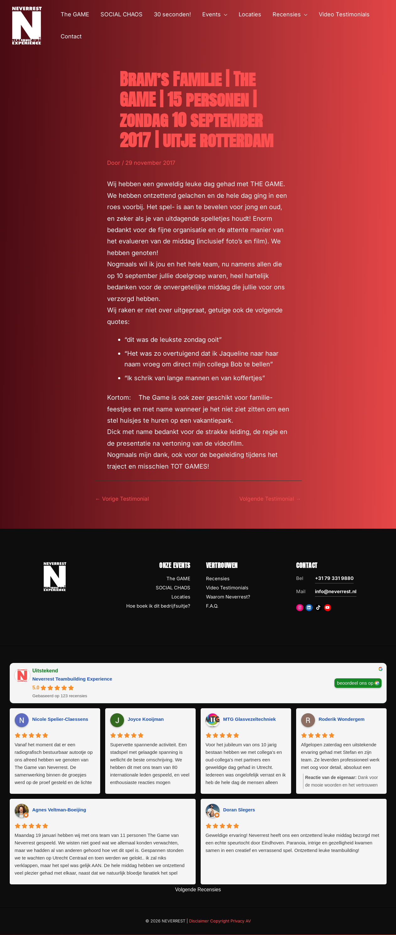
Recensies (218, 579)
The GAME (178, 579)
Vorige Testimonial (123, 498)
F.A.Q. (212, 606)
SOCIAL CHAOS (173, 588)
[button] (224, 14)
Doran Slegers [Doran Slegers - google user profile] (239, 810)
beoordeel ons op (355, 683)
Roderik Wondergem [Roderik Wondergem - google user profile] (342, 719)
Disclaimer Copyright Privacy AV (220, 921)
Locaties (180, 597)
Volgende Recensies (198, 890)
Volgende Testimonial (268, 498)
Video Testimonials (227, 588)
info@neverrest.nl (335, 592)
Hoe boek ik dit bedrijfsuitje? (158, 606)
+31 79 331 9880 (334, 579)
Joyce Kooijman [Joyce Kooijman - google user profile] (146, 719)
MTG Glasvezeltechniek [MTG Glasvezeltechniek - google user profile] (249, 719)
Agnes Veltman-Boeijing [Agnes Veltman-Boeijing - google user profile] (59, 810)
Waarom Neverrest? (228, 597)
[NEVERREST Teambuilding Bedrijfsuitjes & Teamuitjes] (26, 25)
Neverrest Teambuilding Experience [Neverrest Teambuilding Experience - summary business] (72, 679)
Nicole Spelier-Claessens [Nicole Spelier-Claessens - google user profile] (60, 719)
